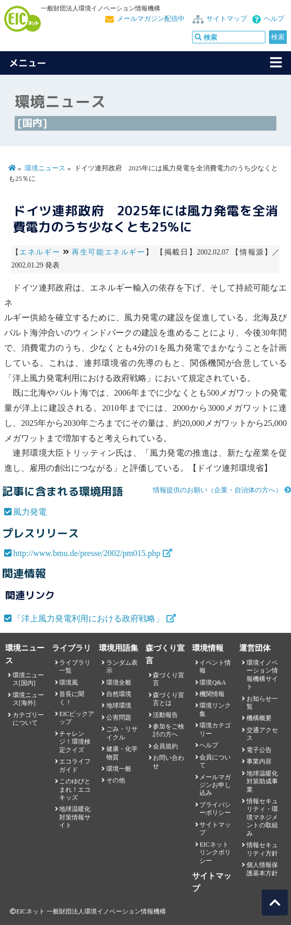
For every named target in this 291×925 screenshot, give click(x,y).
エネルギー (39, 252)
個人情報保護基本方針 (262, 868)
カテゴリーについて (28, 718)
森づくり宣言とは (168, 699)
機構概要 (259, 718)
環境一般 (118, 768)
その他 (115, 780)
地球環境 (118, 705)
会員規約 (165, 746)
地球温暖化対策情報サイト (75, 817)
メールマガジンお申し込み (215, 785)
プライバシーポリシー (215, 808)
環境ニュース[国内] (28, 679)
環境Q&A (212, 682)
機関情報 (212, 694)
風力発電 (30, 511)
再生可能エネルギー (108, 252)
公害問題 (118, 717)
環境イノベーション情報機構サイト (262, 674)
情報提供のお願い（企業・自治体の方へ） (217, 490)
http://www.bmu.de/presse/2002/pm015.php (86, 553)
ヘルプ (274, 18)
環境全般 (118, 682)
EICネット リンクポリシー (215, 852)
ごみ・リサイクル (122, 733)
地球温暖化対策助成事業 (262, 781)
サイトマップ (226, 18)
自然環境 (118, 694)
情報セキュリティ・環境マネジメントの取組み (262, 817)
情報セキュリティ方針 (262, 849)
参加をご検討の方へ (168, 730)
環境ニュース (45, 168)
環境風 (68, 682)
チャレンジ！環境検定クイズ (75, 742)
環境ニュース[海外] (28, 699)
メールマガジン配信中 (151, 18)
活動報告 (165, 715)
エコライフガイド (75, 765)
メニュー (27, 63)
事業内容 (259, 761)
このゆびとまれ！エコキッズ (75, 789)
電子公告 (259, 750)
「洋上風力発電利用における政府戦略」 (88, 618)
